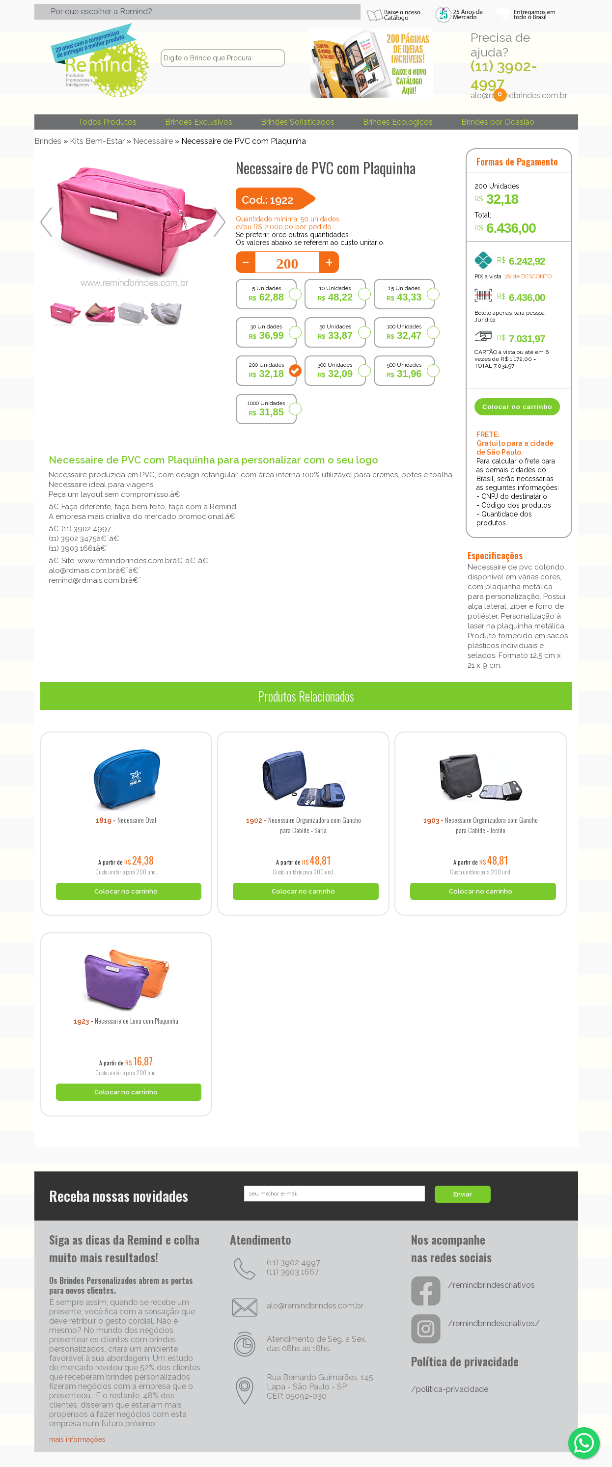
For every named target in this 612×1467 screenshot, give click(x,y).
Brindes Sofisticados (297, 122)
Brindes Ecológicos (398, 122)
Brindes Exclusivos (198, 122)
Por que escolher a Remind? (101, 11)
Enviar (462, 1194)
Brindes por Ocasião (497, 122)
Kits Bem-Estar (97, 141)
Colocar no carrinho (517, 406)
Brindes (47, 141)
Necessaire (153, 141)
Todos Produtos (107, 122)
